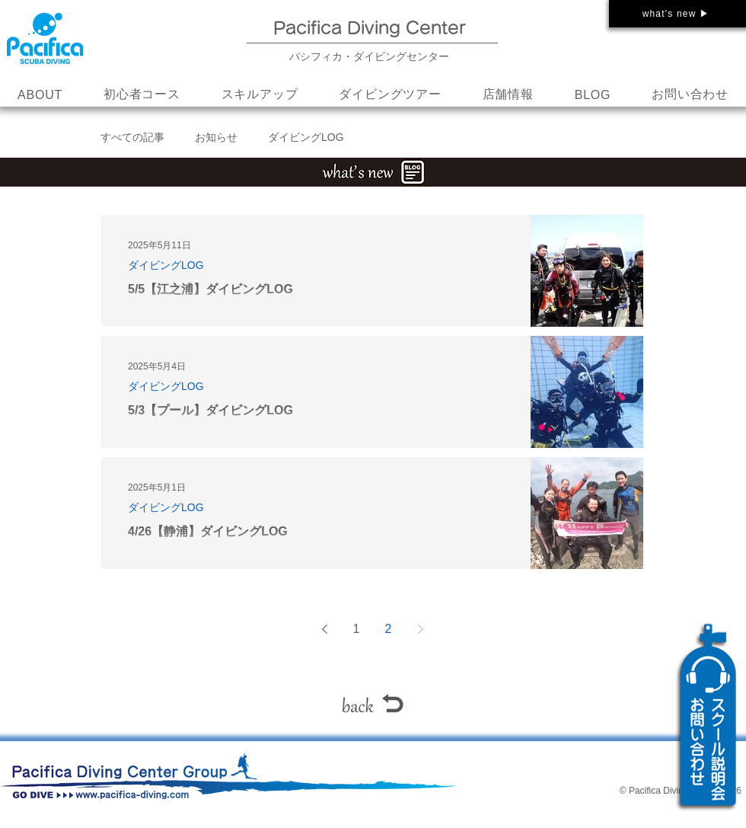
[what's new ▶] (677, 13)
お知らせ (216, 137)
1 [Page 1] (356, 628)
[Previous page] (324, 629)
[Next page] (420, 629)
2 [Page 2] (388, 628)
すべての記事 (132, 137)
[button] (260, 95)
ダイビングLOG (306, 137)
